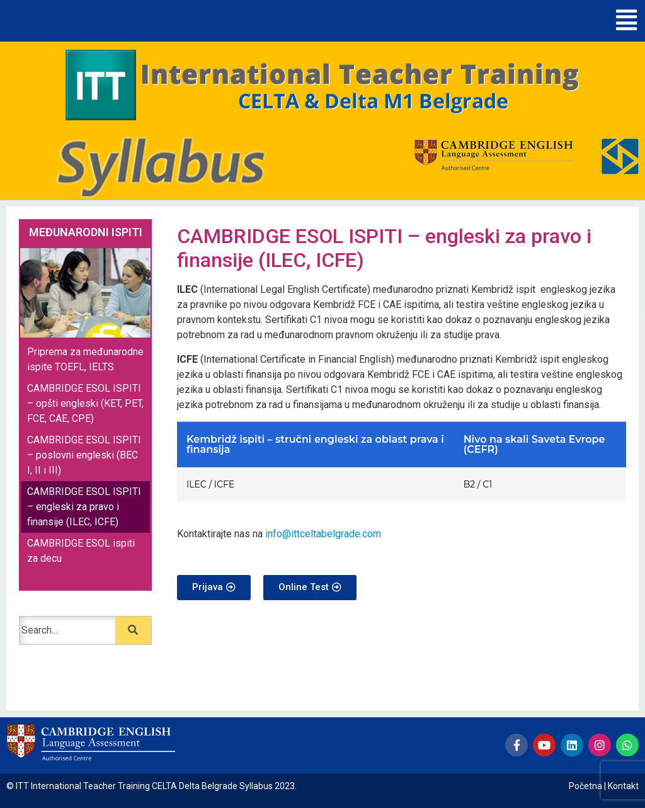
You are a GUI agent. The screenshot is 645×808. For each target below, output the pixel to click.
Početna (585, 786)
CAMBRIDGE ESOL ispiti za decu (81, 550)
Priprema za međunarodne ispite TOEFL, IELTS (85, 359)
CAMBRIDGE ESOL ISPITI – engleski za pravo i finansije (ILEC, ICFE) (84, 507)
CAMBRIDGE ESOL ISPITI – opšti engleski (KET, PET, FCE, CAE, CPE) (85, 403)
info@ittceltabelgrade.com (323, 534)
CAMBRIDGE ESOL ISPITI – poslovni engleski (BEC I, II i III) (84, 455)
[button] (626, 21)
